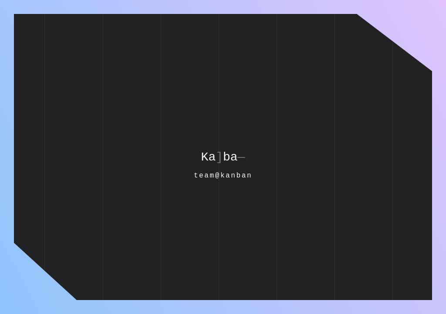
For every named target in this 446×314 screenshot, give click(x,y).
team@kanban (223, 176)
